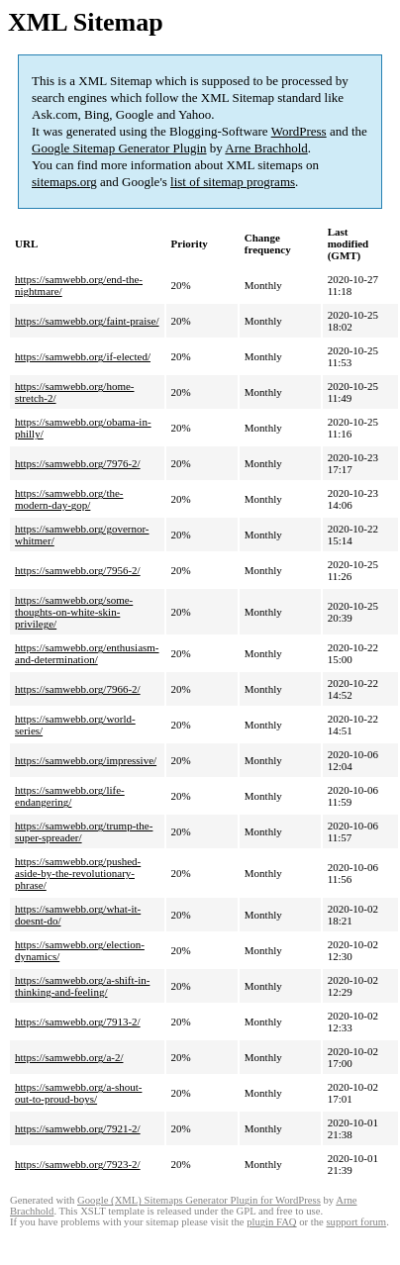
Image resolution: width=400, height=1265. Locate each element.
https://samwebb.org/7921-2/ (78, 1128)
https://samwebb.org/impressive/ (85, 760)
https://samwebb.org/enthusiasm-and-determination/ (87, 653)
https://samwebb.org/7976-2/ (78, 463)
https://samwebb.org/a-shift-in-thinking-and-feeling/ (82, 986)
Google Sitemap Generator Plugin (119, 148)
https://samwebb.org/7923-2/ (78, 1164)
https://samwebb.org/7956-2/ (78, 570)
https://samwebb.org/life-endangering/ (70, 796)
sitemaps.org (64, 181)
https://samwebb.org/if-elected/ (82, 356)
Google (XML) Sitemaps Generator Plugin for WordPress (199, 1200)
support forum (356, 1221)
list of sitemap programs (232, 181)
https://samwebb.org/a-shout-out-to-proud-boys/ (78, 1093)
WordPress (299, 131)
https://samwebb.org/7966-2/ (78, 689)
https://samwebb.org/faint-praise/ (87, 321)
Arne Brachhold (266, 148)
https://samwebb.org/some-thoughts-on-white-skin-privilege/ (74, 612)
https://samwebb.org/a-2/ (69, 1057)
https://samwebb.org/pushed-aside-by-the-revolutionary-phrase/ (78, 873)
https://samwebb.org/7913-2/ (78, 1021)
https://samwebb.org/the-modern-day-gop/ (69, 499)
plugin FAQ (271, 1221)
